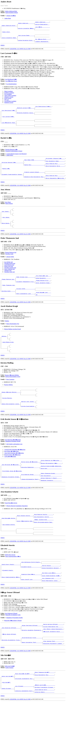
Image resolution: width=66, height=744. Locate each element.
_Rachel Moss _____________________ (34, 171)
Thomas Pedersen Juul (10, 265)
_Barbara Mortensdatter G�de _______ (51, 487)
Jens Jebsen (8, 211)
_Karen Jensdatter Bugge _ (43, 297)
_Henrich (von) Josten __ (28, 424)
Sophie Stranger (9, 704)
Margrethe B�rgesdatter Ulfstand (13, 653)
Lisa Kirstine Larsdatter (10, 104)
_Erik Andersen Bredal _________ (30, 500)
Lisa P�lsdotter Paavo (11, 84)
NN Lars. (6, 103)
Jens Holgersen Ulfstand (11, 646)
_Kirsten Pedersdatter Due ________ (53, 660)
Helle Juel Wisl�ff (10, 702)
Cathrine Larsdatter (9, 96)
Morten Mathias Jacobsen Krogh (12, 345)
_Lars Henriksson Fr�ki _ (9, 114)
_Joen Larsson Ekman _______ (26, 37)
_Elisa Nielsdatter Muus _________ (44, 711)
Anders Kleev (9, 161)
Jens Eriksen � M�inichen (11, 475)
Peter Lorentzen (10, 400)
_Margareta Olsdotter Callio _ (25, 116)
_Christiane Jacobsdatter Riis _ (24, 716)
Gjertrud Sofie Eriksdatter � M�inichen (14, 473)
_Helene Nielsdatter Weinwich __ (51, 599)
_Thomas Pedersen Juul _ (8, 293)
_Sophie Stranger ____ (7, 727)
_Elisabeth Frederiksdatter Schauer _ (12, 183)
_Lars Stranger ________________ (24, 724)
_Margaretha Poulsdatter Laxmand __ (53, 680)
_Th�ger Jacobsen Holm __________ (44, 547)
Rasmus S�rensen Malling (12, 395)
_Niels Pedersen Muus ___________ (55, 184)
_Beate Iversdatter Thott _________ (31, 678)
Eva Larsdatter (8, 97)
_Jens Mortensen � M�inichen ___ (11, 489)
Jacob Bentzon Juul (9, 277)
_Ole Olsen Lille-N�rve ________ (51, 605)
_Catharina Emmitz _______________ (44, 731)
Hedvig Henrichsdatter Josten (12, 397)
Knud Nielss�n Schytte (11, 529)
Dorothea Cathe (9, 266)
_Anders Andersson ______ (42, 22)
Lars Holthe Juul (8, 275)
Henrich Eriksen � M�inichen (12, 479)
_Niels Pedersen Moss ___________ (55, 170)
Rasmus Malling (8, 405)
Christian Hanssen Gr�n (11, 155)
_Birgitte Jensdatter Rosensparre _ (31, 664)
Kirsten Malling (7, 420)
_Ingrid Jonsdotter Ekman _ (9, 40)
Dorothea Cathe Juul (9, 284)
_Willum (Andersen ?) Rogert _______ (51, 504)
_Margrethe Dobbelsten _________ (30, 491)
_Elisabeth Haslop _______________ (31, 598)
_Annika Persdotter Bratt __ (26, 43)
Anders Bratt (7, 18)
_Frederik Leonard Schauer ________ (34, 180)
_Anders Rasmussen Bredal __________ (51, 498)
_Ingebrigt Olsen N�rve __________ (31, 606)
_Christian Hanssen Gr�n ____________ (12, 168)
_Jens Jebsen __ (5, 221)
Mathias (7, 337)
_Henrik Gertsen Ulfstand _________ (53, 657)
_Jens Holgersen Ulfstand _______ (11, 662)
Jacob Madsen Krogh (8, 360)
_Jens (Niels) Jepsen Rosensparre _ (53, 663)
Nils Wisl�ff (6, 720)
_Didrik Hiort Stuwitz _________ (10, 595)
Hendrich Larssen (8, 106)
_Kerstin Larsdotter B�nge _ (26, 29)
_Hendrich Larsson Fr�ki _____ (26, 111)
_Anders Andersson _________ (26, 23)
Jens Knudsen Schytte (8, 552)
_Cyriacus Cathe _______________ (25, 304)
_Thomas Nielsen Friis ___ (43, 294)
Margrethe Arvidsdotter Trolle (13, 648)
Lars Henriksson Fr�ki (11, 82)
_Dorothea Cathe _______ (8, 307)
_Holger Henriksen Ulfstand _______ (31, 659)
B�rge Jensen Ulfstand (9, 669)
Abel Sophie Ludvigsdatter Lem (14, 468)
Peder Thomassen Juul (8, 300)
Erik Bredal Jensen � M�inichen (12, 496)
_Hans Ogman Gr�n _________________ (34, 166)
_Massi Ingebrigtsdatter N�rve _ (11, 609)
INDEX (3, 48)
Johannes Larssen (8, 100)
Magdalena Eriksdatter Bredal (12, 465)
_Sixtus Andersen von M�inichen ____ (51, 484)
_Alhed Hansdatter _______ (43, 291)
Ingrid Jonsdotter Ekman (11, 12)
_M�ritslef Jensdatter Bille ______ (53, 666)
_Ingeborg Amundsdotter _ (42, 45)
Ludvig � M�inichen (10, 480)
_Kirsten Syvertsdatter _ (28, 430)
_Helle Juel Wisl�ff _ (8, 713)
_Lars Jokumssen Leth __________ (51, 611)
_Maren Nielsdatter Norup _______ (55, 173)
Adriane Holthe (10, 269)
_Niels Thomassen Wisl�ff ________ (44, 709)
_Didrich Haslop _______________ (51, 597)
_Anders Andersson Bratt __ (9, 26)
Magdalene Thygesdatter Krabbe (14, 650)
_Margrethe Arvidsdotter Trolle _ (11, 676)
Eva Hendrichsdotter (11, 87)
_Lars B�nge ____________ (42, 28)
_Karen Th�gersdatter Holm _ (25, 548)
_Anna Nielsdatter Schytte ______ (43, 544)
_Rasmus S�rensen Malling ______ (11, 413)
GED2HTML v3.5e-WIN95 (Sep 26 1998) (20, 52)
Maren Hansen (9, 212)
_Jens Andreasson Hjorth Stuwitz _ (31, 592)
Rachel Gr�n (6, 176)
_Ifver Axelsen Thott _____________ (53, 677)
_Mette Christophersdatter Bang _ (43, 550)
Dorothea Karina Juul (9, 276)
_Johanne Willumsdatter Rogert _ (30, 505)
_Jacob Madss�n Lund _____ (43, 308)
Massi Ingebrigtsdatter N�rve (13, 586)
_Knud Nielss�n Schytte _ (9, 545)
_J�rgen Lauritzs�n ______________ (45, 723)
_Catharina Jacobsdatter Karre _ (24, 730)
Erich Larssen (7, 101)
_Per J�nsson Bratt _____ (42, 42)
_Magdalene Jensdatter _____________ (51, 507)
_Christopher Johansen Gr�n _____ (55, 164)
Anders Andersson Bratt (11, 11)
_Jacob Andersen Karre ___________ (44, 728)
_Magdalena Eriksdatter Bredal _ (10, 503)
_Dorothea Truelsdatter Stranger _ (44, 726)
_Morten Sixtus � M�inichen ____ (31, 486)
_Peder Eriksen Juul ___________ (25, 290)
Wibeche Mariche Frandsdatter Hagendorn (17, 532)
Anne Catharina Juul (9, 282)
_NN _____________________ (43, 311)
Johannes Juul (7, 283)
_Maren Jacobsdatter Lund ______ (25, 310)
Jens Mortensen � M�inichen (13, 464)
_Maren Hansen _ (5, 235)
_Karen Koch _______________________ (51, 493)
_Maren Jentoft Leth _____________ (31, 612)
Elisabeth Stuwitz (7, 602)
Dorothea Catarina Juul (10, 280)
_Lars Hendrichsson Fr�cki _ (43, 109)
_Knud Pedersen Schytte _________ (43, 541)
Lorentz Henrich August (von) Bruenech (16, 160)
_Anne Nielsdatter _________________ (51, 501)
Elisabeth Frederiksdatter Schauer (13, 157)
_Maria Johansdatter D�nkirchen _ (55, 187)
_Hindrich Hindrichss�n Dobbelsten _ (51, 490)
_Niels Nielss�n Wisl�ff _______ (25, 710)
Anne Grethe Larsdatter (10, 98)
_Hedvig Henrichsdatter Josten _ (10, 427)
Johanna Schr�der (11, 15)
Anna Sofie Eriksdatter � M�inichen (14, 477)
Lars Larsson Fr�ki (8, 121)
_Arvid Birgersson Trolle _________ (31, 673)
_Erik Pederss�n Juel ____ (43, 288)
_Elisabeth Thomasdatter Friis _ (25, 295)
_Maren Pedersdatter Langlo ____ (51, 613)
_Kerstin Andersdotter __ (42, 25)
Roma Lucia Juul (8, 279)
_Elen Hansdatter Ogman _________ (55, 167)
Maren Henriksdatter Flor (12, 340)
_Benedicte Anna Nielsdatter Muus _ (34, 185)
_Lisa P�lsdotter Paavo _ (9, 128)
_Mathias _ (4, 353)
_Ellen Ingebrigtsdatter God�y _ (51, 608)
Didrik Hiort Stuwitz (10, 584)
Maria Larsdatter (8, 94)
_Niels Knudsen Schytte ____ (25, 543)
